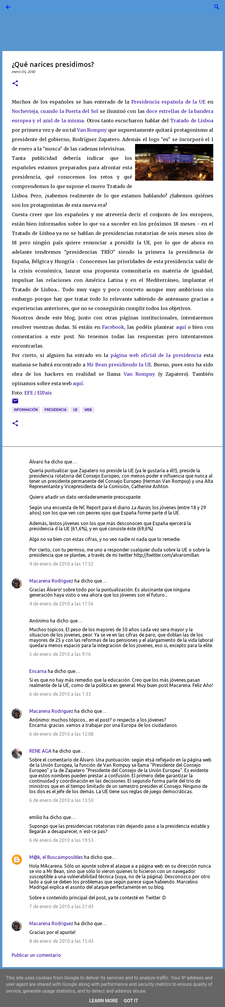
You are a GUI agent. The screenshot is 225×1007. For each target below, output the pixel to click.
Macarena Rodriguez (51, 580)
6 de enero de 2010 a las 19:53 (61, 840)
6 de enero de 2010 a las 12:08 (61, 734)
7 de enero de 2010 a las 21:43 (61, 906)
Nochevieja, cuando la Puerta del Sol (55, 111)
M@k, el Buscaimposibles (56, 857)
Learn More (103, 1000)
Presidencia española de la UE (169, 102)
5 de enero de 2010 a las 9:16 (60, 654)
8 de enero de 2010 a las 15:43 (61, 941)
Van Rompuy (92, 130)
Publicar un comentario (36, 955)
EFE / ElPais (38, 393)
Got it (131, 1000)
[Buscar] (24, 7)
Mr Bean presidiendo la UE (119, 365)
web (88, 410)
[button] (15, 84)
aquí (181, 327)
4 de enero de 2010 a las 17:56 (61, 603)
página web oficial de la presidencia (155, 355)
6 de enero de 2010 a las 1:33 (60, 694)
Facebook (113, 327)
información (26, 410)
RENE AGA (40, 751)
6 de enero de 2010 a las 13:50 (61, 800)
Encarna (38, 671)
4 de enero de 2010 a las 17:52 (61, 563)
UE (75, 410)
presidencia (56, 410)
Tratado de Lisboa (191, 120)
